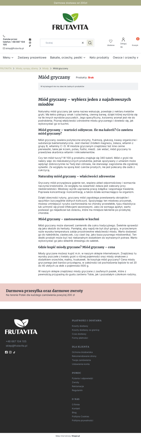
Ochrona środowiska (82, 352)
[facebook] (30, 39)
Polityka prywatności (82, 420)
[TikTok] (30, 46)
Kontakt (76, 408)
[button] (90, 43)
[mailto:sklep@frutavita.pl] (13, 48)
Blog (74, 412)
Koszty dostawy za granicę (85, 330)
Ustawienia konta (81, 364)
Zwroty (75, 382)
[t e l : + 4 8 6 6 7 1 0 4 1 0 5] (16, 341)
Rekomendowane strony (84, 356)
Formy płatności (80, 338)
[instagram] (30, 43)
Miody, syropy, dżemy (27, 68)
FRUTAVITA (6, 68)
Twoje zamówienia (81, 360)
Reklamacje (78, 386)
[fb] (6, 352)
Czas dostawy (79, 334)
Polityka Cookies (80, 416)
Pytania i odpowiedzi (82, 378)
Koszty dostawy (80, 326)
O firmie (76, 404)
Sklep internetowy (68, 436)
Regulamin (77, 390)
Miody (45, 68)
